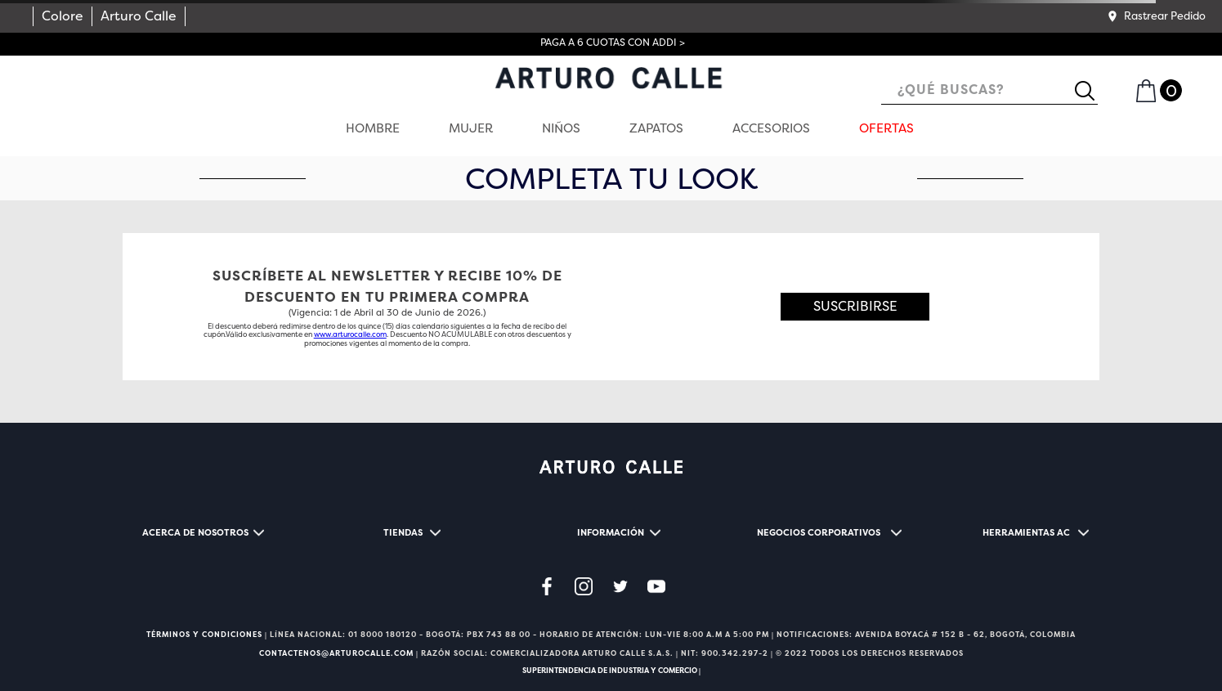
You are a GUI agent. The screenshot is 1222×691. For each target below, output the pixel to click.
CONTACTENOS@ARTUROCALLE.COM (336, 653)
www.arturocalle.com (350, 334)
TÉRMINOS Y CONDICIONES (204, 634)
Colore (62, 16)
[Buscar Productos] (1091, 91)
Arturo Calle (139, 16)
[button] (1156, 16)
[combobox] (989, 91)
